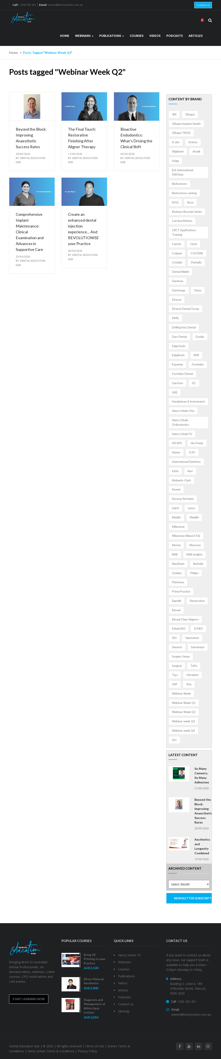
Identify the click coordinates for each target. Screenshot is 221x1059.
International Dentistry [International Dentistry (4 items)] (186, 461)
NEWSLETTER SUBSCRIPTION (193, 898)
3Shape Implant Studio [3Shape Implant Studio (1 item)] (186, 123)
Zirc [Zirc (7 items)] (174, 740)
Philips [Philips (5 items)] (194, 573)
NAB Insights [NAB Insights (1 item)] (194, 554)
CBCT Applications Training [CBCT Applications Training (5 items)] (184, 232)
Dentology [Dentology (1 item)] (178, 290)
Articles (196, 35)
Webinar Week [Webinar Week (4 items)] (181, 693)
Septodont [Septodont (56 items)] (192, 638)
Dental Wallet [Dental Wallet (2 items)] (180, 271)
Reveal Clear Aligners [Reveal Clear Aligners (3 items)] (185, 619)
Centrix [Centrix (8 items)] (176, 244)
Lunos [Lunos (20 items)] (191, 508)
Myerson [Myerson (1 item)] (195, 545)
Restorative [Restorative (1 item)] (197, 601)
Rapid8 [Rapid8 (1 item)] (176, 601)
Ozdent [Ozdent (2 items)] (177, 573)
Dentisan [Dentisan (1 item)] (177, 281)
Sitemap (123, 1011)
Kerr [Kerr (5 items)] (190, 471)
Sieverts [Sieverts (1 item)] (177, 647)
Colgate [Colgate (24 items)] (177, 253)
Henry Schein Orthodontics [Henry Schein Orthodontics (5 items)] (180, 422)
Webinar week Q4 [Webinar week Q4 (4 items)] (183, 730)
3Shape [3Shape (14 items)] (190, 114)
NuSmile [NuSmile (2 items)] (198, 563)
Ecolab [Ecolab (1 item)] (200, 336)
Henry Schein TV (129, 955)
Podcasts (174, 35)
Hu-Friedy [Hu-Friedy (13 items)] (197, 443)
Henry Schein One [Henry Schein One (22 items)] (183, 411)
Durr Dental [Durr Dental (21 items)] (179, 336)
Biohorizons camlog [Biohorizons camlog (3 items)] (184, 193)
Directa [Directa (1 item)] (176, 299)
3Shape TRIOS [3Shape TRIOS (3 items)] (181, 133)
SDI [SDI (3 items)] (174, 638)
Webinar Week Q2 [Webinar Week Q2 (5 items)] (184, 712)
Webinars (84, 35)
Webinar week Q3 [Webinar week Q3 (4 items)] (183, 721)
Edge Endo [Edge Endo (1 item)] (178, 346)
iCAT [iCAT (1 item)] (192, 452)
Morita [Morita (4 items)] (176, 545)
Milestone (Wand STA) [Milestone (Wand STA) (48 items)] (186, 536)
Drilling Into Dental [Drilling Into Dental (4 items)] (184, 327)
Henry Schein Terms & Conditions (50, 1051)
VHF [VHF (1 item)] (174, 684)
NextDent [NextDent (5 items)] (178, 563)
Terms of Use (94, 1046)
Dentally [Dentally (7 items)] (196, 262)
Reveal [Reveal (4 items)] (176, 610)
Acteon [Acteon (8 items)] (192, 142)
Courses (137, 35)
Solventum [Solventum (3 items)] (197, 647)
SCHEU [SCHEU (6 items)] (198, 628)
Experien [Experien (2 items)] (177, 364)
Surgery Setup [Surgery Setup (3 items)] (181, 656)
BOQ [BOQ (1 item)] (175, 202)
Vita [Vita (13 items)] (188, 684)
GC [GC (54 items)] (194, 383)
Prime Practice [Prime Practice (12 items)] (181, 591)
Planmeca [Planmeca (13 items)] (178, 582)
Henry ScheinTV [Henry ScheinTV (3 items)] (182, 434)
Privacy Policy (87, 1051)
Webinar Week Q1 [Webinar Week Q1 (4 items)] (184, 703)
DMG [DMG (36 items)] (175, 318)
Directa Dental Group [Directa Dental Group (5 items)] (185, 308)
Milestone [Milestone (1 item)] (178, 526)
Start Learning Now (29, 999)
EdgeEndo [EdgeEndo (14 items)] (178, 355)
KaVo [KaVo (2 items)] (175, 471)
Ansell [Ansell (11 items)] (196, 151)
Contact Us (203, 5)
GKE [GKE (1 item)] (174, 392)
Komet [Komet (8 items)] (176, 489)
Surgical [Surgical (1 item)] (177, 666)
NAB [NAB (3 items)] (175, 554)
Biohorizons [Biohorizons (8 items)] (179, 183)
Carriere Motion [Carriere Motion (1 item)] (182, 221)
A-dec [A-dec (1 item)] (176, 142)
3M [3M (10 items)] (174, 114)
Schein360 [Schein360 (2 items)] (178, 628)
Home (64, 35)
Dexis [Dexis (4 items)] (197, 290)
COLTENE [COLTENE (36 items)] (197, 253)
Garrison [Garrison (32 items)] (177, 383)
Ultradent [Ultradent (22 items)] (192, 675)
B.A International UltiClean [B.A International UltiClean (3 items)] (182, 172)
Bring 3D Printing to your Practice (95, 959)
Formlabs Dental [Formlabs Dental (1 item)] (182, 373)
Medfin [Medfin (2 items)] (176, 517)
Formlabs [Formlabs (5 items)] (198, 364)
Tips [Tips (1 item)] (175, 675)
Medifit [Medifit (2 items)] (194, 517)
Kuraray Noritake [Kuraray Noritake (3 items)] (183, 498)
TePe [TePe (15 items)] (194, 666)
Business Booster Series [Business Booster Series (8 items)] (187, 211)
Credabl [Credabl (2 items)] (177, 262)
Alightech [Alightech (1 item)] (178, 151)
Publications (111, 35)
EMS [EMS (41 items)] (196, 355)
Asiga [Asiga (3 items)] (175, 160)
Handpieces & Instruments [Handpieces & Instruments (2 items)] (188, 401)
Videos (155, 35)
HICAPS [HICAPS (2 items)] (177, 443)
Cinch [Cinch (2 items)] (193, 244)
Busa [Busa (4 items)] (190, 202)
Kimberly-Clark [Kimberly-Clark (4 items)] (181, 480)
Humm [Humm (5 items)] (176, 452)
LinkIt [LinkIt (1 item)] (175, 508)
